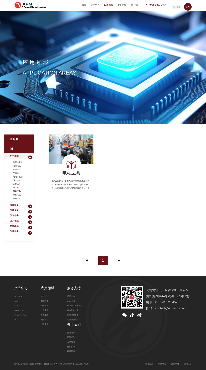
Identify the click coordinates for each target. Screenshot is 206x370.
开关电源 (14, 221)
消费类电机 (18, 162)
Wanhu (86, 364)
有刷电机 (17, 166)
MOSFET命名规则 (74, 306)
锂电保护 (14, 210)
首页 (84, 5)
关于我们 (135, 5)
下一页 (119, 260)
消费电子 (14, 231)
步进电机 (17, 169)
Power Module (20, 315)
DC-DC (17, 320)
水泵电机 (17, 195)
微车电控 (17, 180)
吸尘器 (16, 188)
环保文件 (71, 296)
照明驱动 (14, 226)
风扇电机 (17, 198)
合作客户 (71, 347)
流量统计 (149, 364)
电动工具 (17, 191)
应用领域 (108, 5)
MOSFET (18, 296)
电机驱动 (14, 156)
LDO (16, 301)
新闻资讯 (71, 337)
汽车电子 (14, 215)
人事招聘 (71, 342)
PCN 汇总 (71, 301)
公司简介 (71, 333)
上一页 (87, 260)
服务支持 (122, 5)
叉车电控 (17, 173)
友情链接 (188, 364)
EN (188, 6)
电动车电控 (18, 177)
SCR (16, 306)
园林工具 (17, 184)
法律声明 (175, 364)
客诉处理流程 (73, 320)
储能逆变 (14, 205)
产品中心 (95, 5)
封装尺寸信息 (73, 310)
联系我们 (71, 351)
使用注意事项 (73, 315)
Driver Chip (18, 310)
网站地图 (162, 364)
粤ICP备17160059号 (64, 364)
